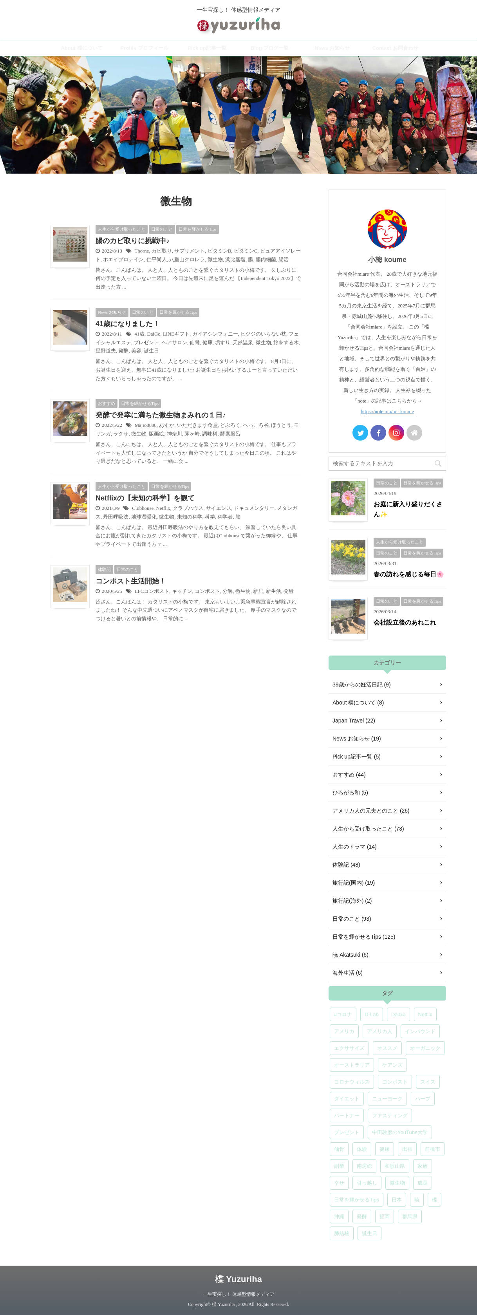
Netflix (163, 508)
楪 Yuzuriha (238, 1279)
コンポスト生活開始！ (131, 581)
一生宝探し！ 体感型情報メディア (239, 1294)
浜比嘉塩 (235, 259)
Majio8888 (146, 425)
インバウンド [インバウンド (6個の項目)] (420, 1031)
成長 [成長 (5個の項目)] (422, 1183)
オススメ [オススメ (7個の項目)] (387, 1048)
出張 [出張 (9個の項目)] (407, 1149)
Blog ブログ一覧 (270, 48)
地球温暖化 (144, 517)
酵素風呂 (230, 434)
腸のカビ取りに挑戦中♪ (133, 241)
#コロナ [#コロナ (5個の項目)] (343, 1014)
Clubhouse (143, 508)
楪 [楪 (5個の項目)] (434, 1200)
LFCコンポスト (152, 591)
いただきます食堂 (197, 425)
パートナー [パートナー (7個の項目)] (347, 1115)
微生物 (215, 259)
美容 (136, 351)
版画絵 (156, 434)
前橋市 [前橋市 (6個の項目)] (432, 1149)
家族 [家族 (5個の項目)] (422, 1166)
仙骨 (195, 342)
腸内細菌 (266, 259)
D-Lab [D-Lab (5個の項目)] (371, 1014)
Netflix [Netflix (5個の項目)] (425, 1014)
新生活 (273, 591)
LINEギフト (176, 334)
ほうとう (281, 425)
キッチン (182, 591)
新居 (258, 591)
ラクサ (120, 434)
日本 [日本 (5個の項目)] (397, 1200)
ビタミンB (219, 251)
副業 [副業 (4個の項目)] (339, 1166)
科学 (210, 517)
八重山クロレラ (187, 259)
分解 (227, 591)
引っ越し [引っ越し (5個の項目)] (367, 1183)
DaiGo (153, 334)
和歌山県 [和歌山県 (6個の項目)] (395, 1166)
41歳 (139, 334)
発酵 (123, 351)
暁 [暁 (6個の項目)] (416, 1200)
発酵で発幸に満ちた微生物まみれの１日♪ (161, 415)
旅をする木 (286, 342)
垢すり (222, 342)
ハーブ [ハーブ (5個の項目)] (422, 1099)
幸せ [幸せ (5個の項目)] (339, 1183)
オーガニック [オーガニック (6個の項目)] (425, 1048)
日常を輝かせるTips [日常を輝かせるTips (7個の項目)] (356, 1200)
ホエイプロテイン (123, 259)
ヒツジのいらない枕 (263, 334)
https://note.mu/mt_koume (387, 411)
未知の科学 (189, 517)
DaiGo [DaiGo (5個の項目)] (398, 1014)
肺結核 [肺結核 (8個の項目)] (341, 1233)
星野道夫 (106, 351)
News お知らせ (332, 48)
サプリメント (189, 251)
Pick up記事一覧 (207, 48)
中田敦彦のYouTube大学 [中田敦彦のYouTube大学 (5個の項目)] (400, 1132)
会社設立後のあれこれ (405, 622)
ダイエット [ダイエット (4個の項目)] (347, 1099)
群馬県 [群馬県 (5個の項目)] (409, 1216)
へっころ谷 (256, 425)
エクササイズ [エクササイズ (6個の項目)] (349, 1048)
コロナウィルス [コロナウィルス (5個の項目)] (352, 1082)
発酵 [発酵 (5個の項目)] (362, 1216)
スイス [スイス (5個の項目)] (427, 1082)
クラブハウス (188, 508)
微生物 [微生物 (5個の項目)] (397, 1183)
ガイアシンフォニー (215, 334)
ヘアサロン (174, 342)
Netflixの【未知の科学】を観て (145, 498)
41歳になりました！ (128, 324)
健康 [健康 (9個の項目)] (384, 1149)
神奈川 (174, 434)
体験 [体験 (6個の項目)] (362, 1149)
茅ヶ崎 (192, 434)
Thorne (141, 251)
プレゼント (146, 342)
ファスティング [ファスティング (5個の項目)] (390, 1115)
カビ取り (162, 251)
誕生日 (151, 351)
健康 (207, 342)
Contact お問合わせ (395, 48)
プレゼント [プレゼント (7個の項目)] (347, 1132)
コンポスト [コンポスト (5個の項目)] (395, 1082)
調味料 (209, 434)
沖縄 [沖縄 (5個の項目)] (339, 1216)
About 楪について (81, 48)
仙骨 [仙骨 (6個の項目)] (339, 1149)
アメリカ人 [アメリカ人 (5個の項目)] (379, 1031)
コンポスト (207, 591)
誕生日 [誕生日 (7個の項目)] (369, 1233)
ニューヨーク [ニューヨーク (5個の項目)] (387, 1099)
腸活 (283, 259)
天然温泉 (243, 342)
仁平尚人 (156, 259)
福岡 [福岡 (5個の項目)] (384, 1216)
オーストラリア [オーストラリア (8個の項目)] (352, 1065)
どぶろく (230, 425)
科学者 (225, 517)
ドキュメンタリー (254, 508)
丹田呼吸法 (115, 517)
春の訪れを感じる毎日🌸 (409, 574)
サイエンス (218, 508)
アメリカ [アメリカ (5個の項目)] (344, 1031)
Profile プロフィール (144, 48)
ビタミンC (246, 251)
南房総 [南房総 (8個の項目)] (364, 1166)
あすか (166, 425)
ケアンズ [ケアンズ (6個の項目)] (392, 1065)
